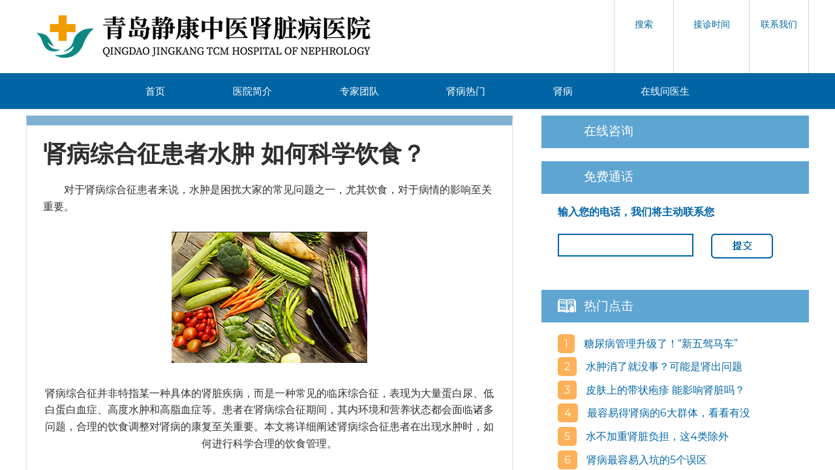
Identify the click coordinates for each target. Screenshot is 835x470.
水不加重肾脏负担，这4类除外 (656, 436)
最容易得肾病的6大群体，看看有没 (667, 413)
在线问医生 (665, 91)
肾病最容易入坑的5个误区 (645, 460)
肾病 (563, 91)
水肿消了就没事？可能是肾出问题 (662, 366)
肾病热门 (465, 91)
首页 (155, 91)
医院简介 (252, 91)
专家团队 (359, 91)
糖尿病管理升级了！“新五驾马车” (659, 343)
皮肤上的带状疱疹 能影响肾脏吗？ (664, 390)
